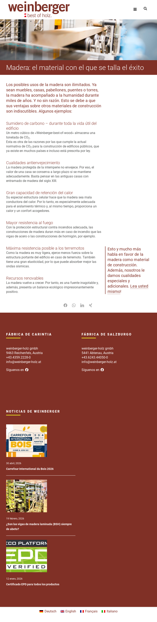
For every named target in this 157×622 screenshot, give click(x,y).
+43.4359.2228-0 (18, 357)
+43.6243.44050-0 (95, 357)
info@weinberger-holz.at (23, 362)
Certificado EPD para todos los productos (32, 584)
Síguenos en (17, 370)
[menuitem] (47, 611)
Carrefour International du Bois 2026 (30, 468)
